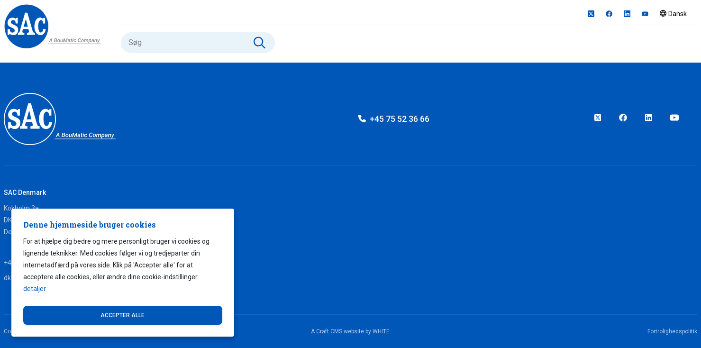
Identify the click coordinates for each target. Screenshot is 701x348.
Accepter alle (122, 315)
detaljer (34, 289)
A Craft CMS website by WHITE (350, 331)
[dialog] (123, 272)
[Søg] (198, 42)
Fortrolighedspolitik (672, 331)
